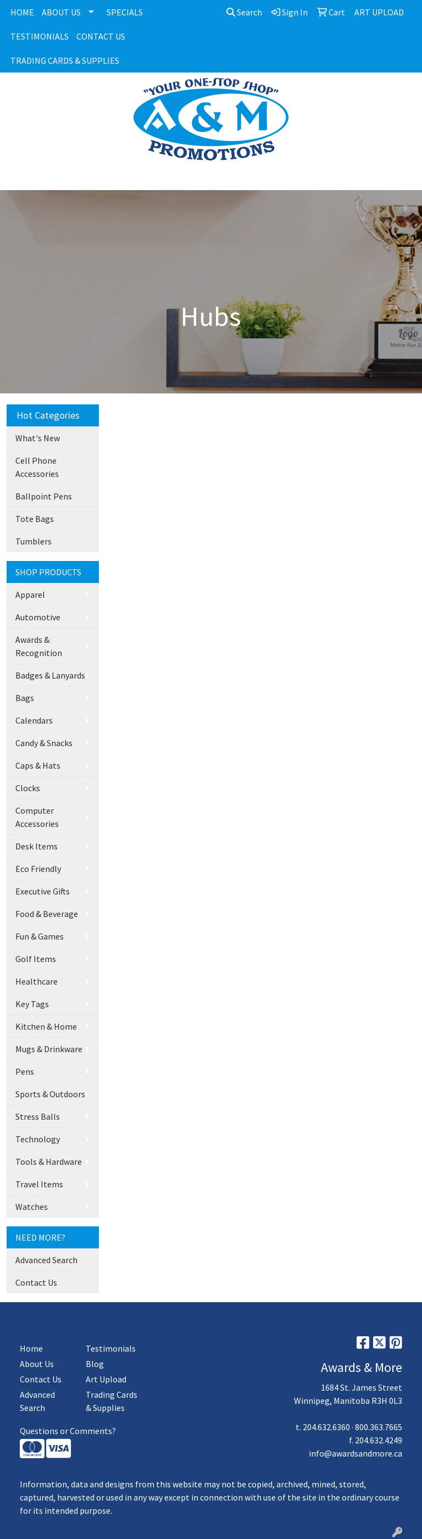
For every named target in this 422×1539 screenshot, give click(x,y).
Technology (37, 1139)
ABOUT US (61, 12)
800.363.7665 (378, 1426)
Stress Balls (37, 1116)
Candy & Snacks (44, 742)
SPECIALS (125, 12)
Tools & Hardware (48, 1161)
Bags (24, 697)
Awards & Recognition (38, 646)
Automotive (37, 617)
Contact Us (36, 1282)
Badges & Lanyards (50, 675)
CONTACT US (100, 36)
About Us (37, 1363)
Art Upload (106, 1379)
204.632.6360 (326, 1426)
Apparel (30, 594)
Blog (95, 1363)
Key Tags (32, 1003)
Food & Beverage (46, 913)
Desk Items (36, 846)
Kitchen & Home (46, 1026)
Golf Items (35, 958)
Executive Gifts (42, 891)
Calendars (34, 720)
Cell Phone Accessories (37, 467)
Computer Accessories (37, 817)
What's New (37, 437)
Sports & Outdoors (50, 1093)
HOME (22, 12)
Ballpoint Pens (43, 496)
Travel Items (39, 1184)
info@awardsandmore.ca (355, 1453)
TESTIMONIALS (39, 36)
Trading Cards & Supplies (111, 1401)
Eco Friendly (38, 868)
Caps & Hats (37, 765)
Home (31, 1348)
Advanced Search (46, 1259)
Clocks (27, 787)
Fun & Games (39, 936)
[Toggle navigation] (17, 178)
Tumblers (33, 541)
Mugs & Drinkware (48, 1048)
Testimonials (111, 1348)
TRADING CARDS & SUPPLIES (64, 60)
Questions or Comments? (68, 1430)
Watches (31, 1206)
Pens (24, 1071)
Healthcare (36, 981)
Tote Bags (34, 518)
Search (244, 12)
